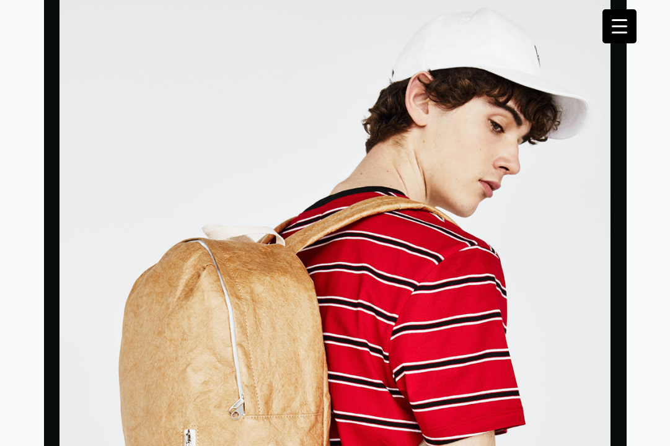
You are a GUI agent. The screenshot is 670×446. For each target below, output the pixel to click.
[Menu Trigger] (619, 26)
